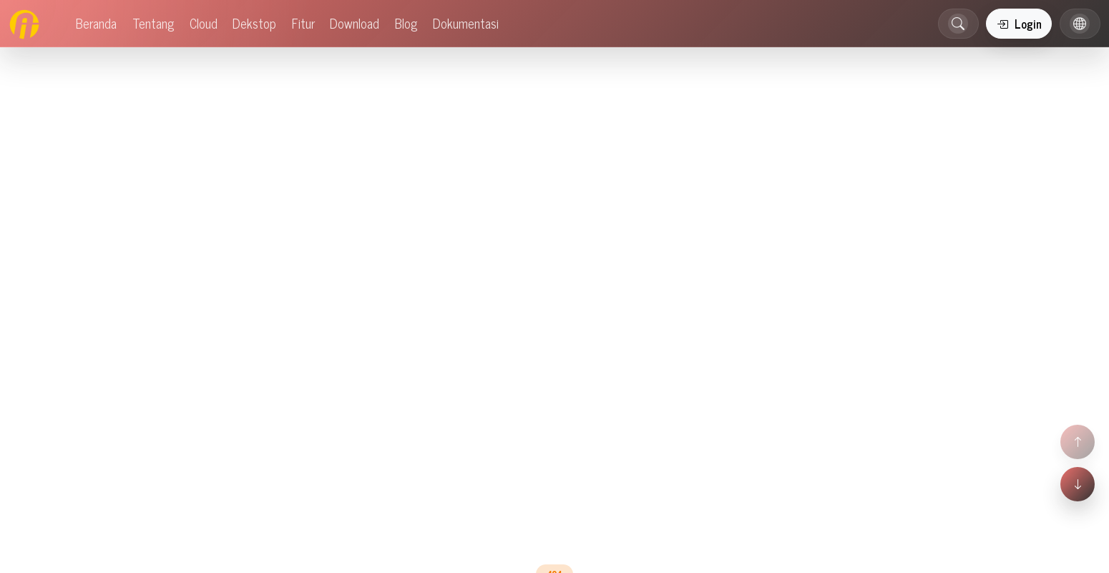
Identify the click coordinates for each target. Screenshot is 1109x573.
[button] (958, 24)
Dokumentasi (615, 313)
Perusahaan (32, 463)
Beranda (482, 313)
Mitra (78, 463)
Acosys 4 (23, 506)
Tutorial (20, 547)
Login (1019, 23)
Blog (543, 313)
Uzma (61, 506)
